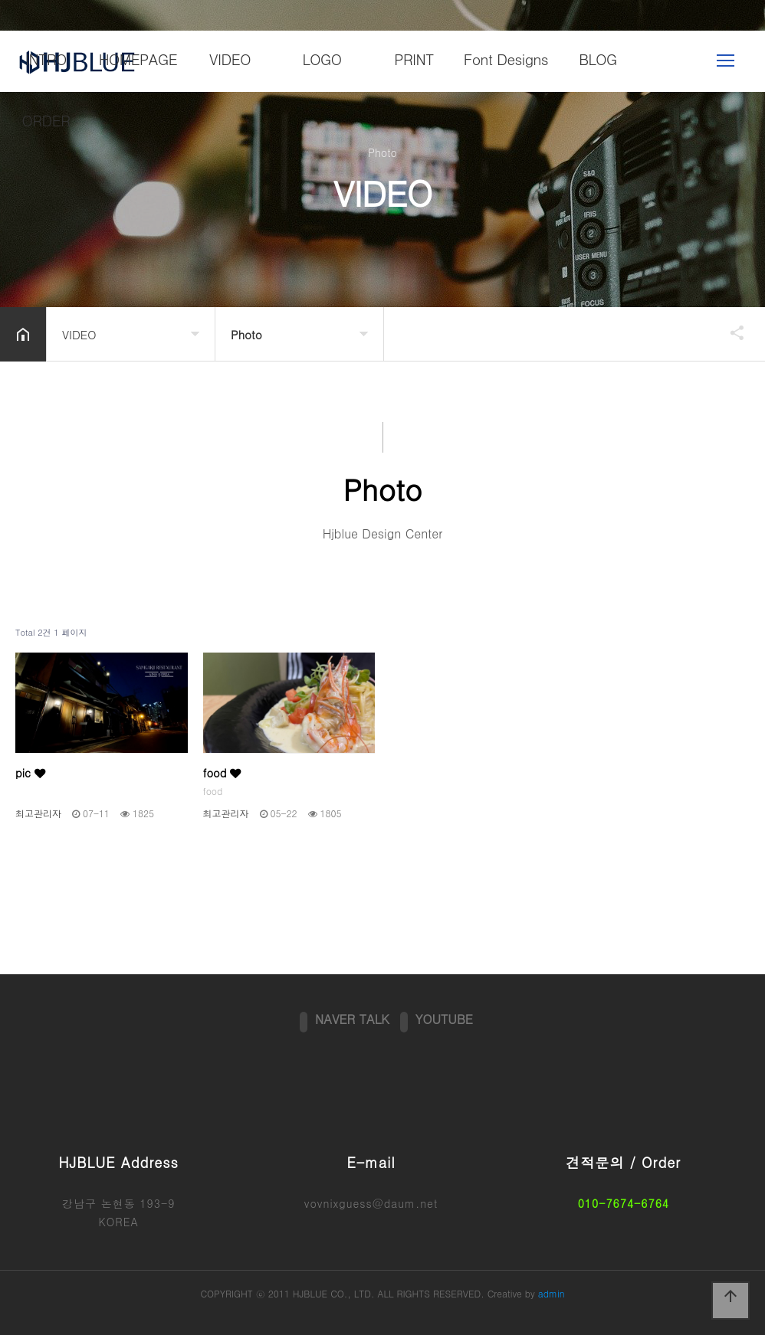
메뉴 (725, 60)
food (222, 772)
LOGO (321, 58)
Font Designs (506, 58)
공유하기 (730, 332)
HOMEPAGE (138, 58)
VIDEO (230, 58)
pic (30, 772)
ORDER (46, 120)
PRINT (414, 58)
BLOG (598, 58)
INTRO (46, 58)
